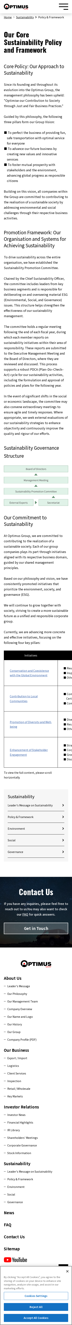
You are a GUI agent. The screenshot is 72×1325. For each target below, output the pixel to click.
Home (8, 17)
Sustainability (25, 17)
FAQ (25, 914)
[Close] (67, 1273)
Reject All (36, 1309)
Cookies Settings (36, 1298)
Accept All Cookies (36, 1320)
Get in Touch (36, 928)
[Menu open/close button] (63, 6)
